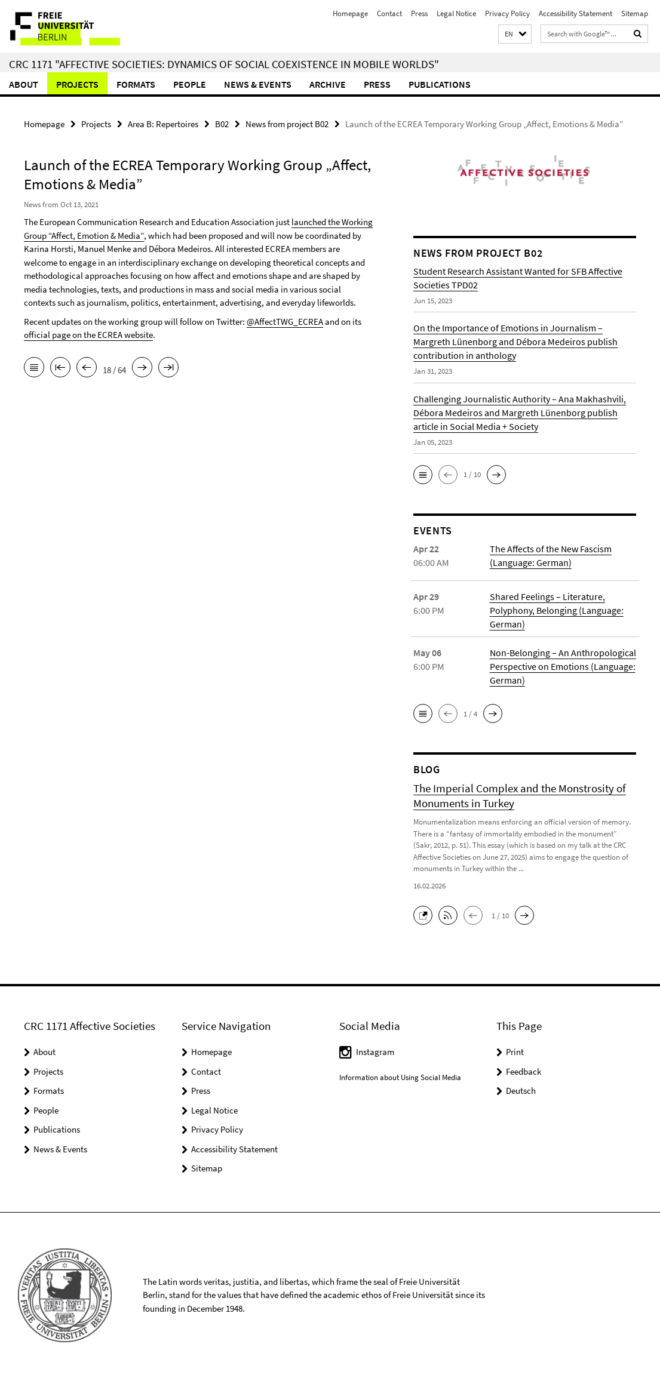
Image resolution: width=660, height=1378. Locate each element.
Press (419, 13)
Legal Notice (456, 13)
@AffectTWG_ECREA (285, 321)
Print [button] (515, 1051)
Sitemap (634, 13)
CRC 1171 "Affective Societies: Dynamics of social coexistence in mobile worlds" (224, 64)
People (189, 84)
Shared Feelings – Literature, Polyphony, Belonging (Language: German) (557, 610)
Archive (327, 84)
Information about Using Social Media (400, 1077)
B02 (222, 124)
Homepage (350, 13)
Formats (135, 84)
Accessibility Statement (575, 13)
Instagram (375, 1051)
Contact (389, 13)
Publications (440, 84)
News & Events (257, 84)
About (23, 84)
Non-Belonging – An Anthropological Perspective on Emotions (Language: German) (563, 666)
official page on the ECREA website (88, 334)
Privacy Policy (507, 13)
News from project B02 (287, 124)
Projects (77, 84)
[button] (515, 34)
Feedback (523, 1071)
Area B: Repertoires (163, 124)
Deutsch (521, 1090)
